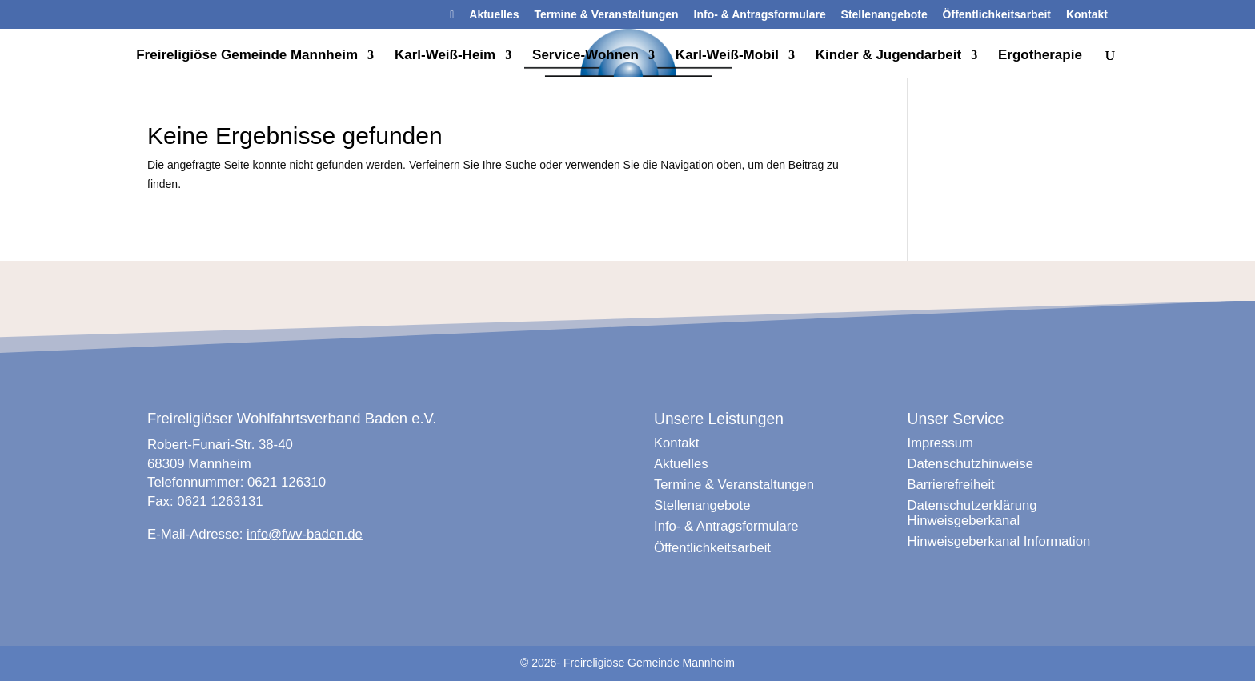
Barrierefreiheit (951, 484)
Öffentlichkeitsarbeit (997, 15)
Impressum (940, 443)
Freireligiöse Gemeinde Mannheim (247, 56)
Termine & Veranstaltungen (606, 15)
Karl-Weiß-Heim (445, 56)
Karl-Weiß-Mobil (727, 56)
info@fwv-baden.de (305, 534)
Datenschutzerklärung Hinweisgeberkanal (972, 512)
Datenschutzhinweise (970, 463)
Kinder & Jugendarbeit (888, 56)
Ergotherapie (1040, 56)
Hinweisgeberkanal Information (999, 541)
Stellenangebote (884, 15)
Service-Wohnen (585, 56)
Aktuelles (494, 15)
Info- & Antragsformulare (760, 15)
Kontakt (1087, 15)
